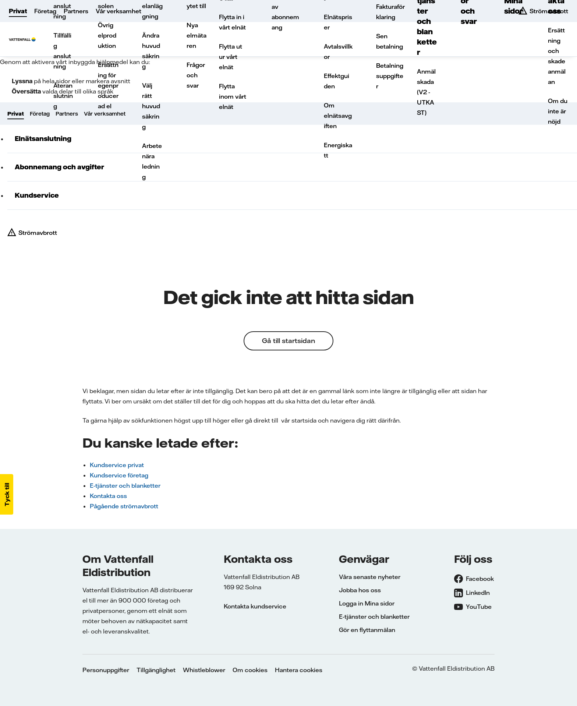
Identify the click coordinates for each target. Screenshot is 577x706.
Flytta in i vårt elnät (232, 22)
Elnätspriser (338, 22)
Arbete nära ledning (152, 161)
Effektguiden (336, 81)
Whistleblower (204, 670)
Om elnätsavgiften (338, 116)
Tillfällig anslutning (62, 51)
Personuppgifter (105, 670)
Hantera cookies (298, 670)
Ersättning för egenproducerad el (108, 85)
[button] (6, 494)
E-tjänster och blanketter (125, 485)
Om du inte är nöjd (557, 111)
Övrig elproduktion (107, 35)
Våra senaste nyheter (369, 576)
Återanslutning (63, 96)
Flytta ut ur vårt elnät (230, 57)
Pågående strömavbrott (124, 506)
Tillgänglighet (156, 670)
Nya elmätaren (196, 35)
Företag (45, 11)
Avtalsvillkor (338, 51)
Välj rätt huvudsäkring (151, 106)
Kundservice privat (117, 465)
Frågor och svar (196, 75)
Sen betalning (389, 41)
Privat (18, 11)
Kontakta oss (108, 496)
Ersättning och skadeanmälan (557, 56)
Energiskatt (338, 150)
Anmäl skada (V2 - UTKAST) (426, 92)
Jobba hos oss (360, 590)
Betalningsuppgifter (389, 76)
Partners (76, 11)
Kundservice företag (119, 475)
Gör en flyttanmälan (367, 629)
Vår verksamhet (118, 11)
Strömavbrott (37, 232)
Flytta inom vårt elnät (232, 96)
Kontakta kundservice (255, 606)
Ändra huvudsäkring (151, 51)
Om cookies (250, 670)
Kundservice (37, 195)
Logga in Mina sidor (366, 603)
